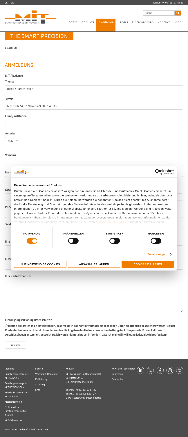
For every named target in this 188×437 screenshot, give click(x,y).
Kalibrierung (41, 379)
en (12, 2)
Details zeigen (157, 254)
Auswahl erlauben (94, 264)
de (6, 2)
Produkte (87, 22)
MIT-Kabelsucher (13, 420)
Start (73, 22)
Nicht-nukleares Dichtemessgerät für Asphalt (15, 411)
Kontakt (164, 22)
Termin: (9, 99)
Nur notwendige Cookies (40, 264)
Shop (177, 22)
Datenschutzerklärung (113, 221)
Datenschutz (118, 379)
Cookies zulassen (147, 264)
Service (123, 22)
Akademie (106, 22)
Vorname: (11, 155)
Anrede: (10, 133)
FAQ (37, 390)
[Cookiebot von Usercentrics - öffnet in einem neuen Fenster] (158, 172)
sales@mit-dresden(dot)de (87, 397)
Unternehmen (143, 22)
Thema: (9, 82)
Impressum (118, 374)
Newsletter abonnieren (123, 368)
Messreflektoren (13, 402)
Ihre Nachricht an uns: (18, 276)
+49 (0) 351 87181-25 (172, 2)
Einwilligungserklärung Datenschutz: (28, 320)
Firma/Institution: (16, 116)
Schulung (40, 384)
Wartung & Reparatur (46, 374)
